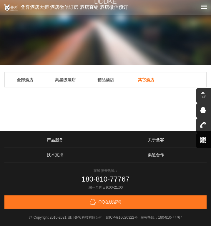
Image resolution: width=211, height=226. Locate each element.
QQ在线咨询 (106, 202)
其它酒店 (146, 79)
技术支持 (55, 154)
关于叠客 (156, 139)
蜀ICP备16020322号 (122, 217)
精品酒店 (105, 79)
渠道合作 (156, 154)
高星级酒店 (65, 79)
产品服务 (55, 139)
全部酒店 (25, 79)
